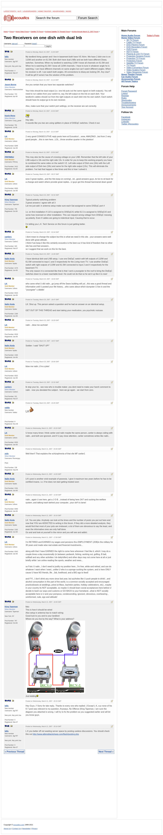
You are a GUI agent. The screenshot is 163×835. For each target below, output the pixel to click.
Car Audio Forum (129, 77)
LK (6, 136)
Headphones (58, 11)
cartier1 (8, 237)
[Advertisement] (59, 788)
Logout (124, 93)
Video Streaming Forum (137, 72)
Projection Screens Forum (138, 56)
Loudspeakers (29, 11)
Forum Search (87, 18)
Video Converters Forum (137, 68)
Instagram (125, 119)
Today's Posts (153, 35)
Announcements (128, 105)
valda (7, 407)
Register (125, 96)
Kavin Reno (10, 116)
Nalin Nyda (10, 259)
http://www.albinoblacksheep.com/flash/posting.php (56, 734)
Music (68, 11)
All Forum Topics (129, 81)
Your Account (127, 107)
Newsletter (26, 829)
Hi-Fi (19, 11)
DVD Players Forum (135, 45)
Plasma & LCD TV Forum (137, 54)
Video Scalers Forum (135, 70)
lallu (7, 56)
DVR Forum (131, 49)
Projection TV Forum (135, 58)
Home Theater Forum (131, 74)
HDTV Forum (132, 52)
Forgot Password (129, 91)
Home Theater (44, 11)
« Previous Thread (14, 751)
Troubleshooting (128, 103)
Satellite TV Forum (134, 63)
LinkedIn (125, 122)
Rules (124, 98)
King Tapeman (11, 199)
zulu (7, 453)
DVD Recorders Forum (136, 47)
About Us (7, 829)
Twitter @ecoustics (130, 124)
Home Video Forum (130, 38)
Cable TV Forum (133, 42)
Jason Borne (10, 84)
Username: (14, 45)
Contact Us (16, 829)
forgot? (34, 44)
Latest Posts (10, 11)
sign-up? (15, 44)
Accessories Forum (130, 79)
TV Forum (130, 65)
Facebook (125, 117)
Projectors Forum (134, 61)
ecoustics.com (18, 825)
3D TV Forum (132, 40)
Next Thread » (106, 751)
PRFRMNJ (9, 157)
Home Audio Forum (130, 35)
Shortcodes (126, 100)
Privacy (35, 829)
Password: (35, 45)
